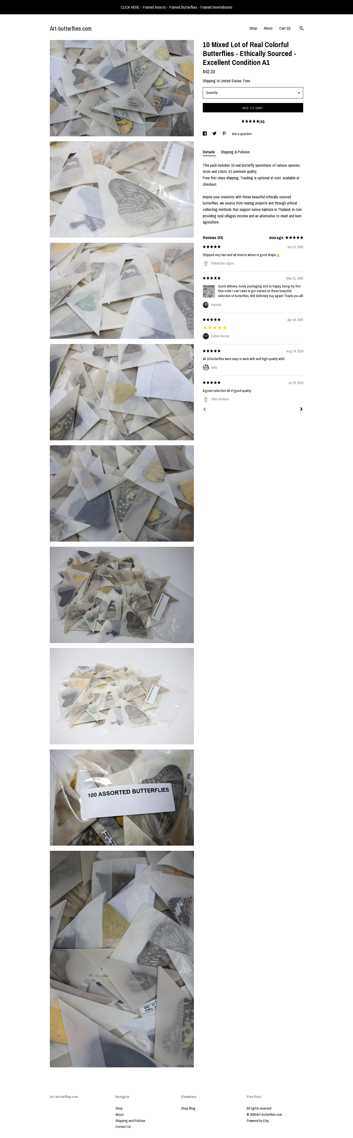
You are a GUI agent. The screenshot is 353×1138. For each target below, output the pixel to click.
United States (231, 80)
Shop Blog (188, 1108)
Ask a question (242, 134)
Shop (253, 28)
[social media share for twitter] (214, 134)
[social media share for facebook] (205, 134)
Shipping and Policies (130, 1120)
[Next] (301, 409)
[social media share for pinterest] (224, 134)
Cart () (285, 28)
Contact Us (123, 1126)
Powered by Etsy (258, 1120)
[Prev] (204, 409)
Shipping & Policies (235, 152)
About (268, 28)
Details (209, 152)
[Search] (301, 29)
